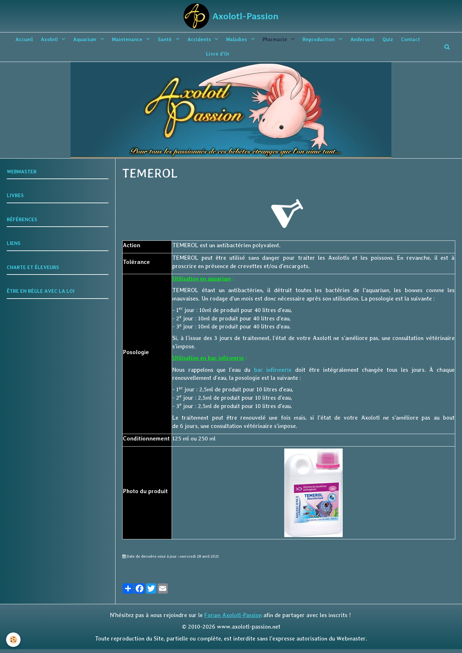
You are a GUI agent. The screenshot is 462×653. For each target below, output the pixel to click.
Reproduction (338, 40)
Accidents (213, 40)
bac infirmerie (273, 373)
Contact (201, 57)
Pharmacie (293, 40)
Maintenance (137, 40)
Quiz (411, 40)
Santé (176, 40)
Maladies (252, 40)
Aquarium (93, 40)
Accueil (28, 40)
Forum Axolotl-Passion (233, 618)
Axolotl (56, 40)
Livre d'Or (232, 57)
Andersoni (384, 40)
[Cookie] (13, 639)
